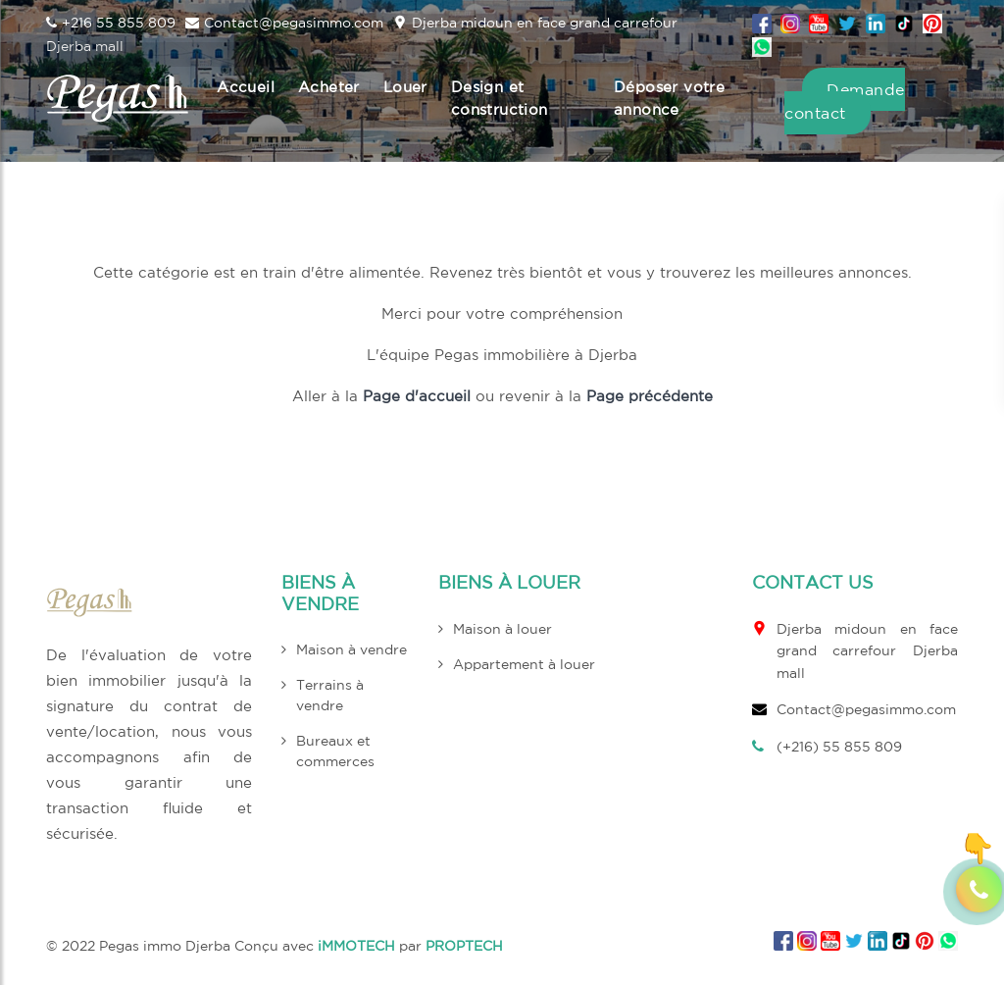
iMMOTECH (356, 946)
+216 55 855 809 (111, 22)
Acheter (329, 86)
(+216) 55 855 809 (839, 746)
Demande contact (844, 101)
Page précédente (649, 396)
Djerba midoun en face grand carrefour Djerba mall (867, 651)
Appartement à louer (524, 664)
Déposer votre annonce (669, 98)
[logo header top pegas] (117, 98)
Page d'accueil (417, 396)
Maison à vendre (351, 649)
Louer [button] (405, 86)
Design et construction (499, 98)
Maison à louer (502, 629)
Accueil (246, 86)
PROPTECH (464, 946)
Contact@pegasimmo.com (284, 22)
